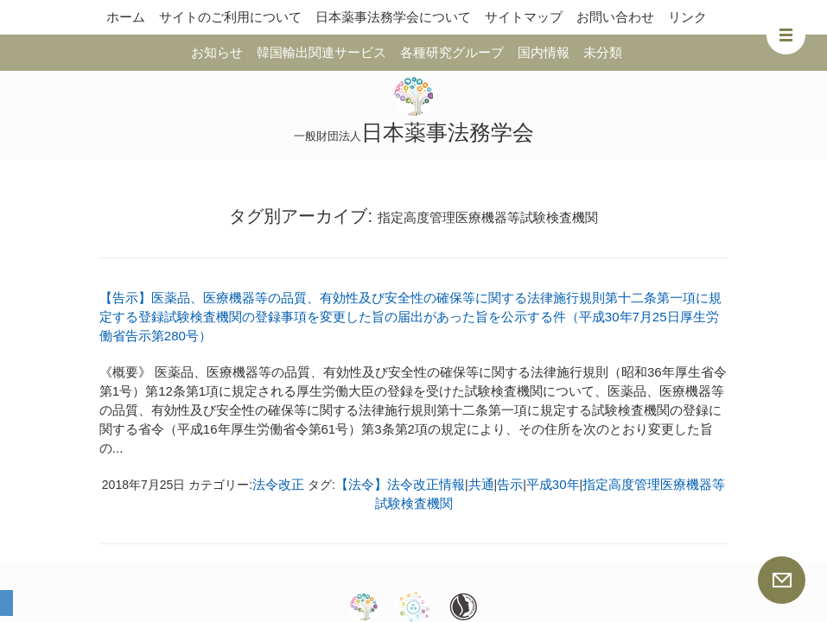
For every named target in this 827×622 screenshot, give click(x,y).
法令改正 (278, 484)
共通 (481, 484)
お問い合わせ (615, 17)
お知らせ (217, 52)
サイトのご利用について (230, 17)
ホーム (125, 17)
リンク (687, 17)
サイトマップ (524, 17)
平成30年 (553, 484)
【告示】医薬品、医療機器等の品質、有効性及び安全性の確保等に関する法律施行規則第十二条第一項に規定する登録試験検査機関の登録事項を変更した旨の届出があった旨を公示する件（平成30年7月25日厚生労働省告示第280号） (410, 316)
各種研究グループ (452, 52)
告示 (510, 484)
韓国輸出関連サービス (321, 52)
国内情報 (543, 52)
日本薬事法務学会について (393, 17)
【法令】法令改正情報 (400, 484)
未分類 (602, 52)
